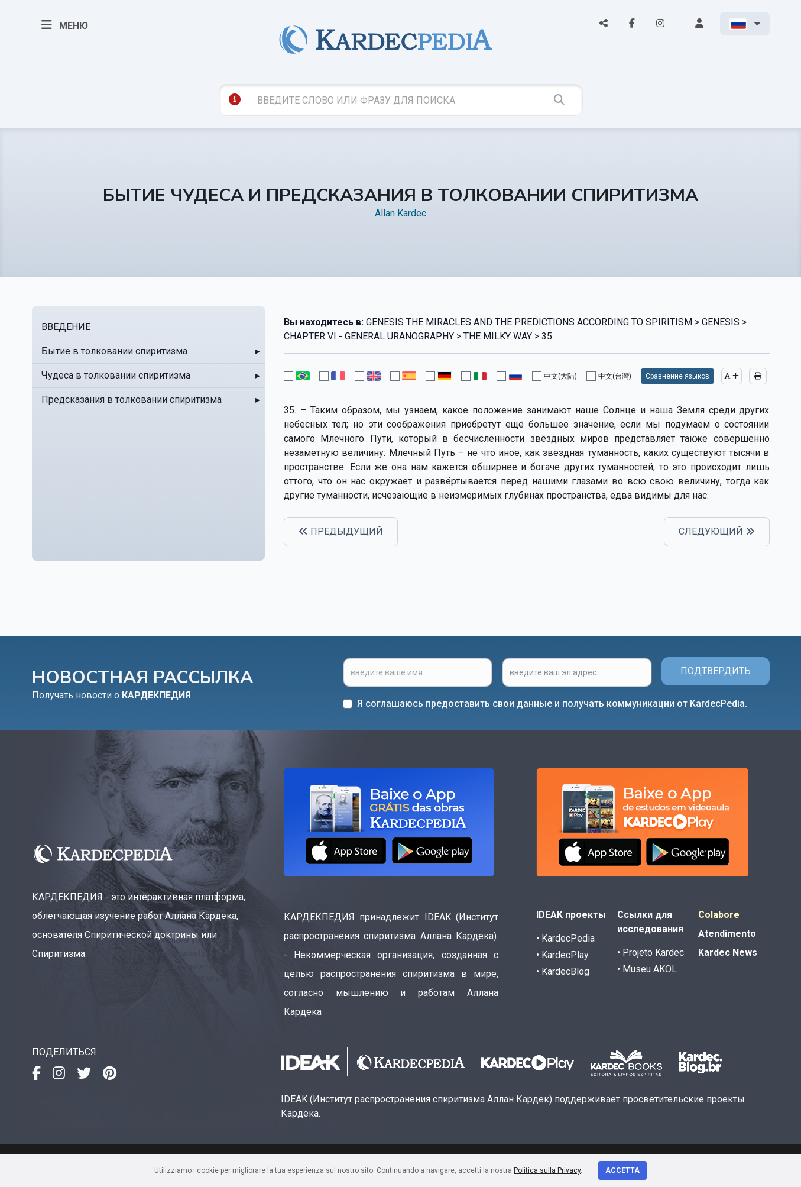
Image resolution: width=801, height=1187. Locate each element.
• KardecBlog (562, 971)
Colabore (719, 914)
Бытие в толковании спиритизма (114, 351)
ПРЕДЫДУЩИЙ (341, 531)
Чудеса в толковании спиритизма (115, 375)
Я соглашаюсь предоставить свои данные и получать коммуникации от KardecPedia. (552, 703)
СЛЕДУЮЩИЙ (717, 531)
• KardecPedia (565, 938)
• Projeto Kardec (650, 952)
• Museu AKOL (647, 969)
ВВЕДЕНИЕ (65, 326)
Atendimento (727, 933)
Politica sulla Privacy (547, 1170)
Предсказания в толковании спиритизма (131, 399)
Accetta (622, 1170)
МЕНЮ (64, 25)
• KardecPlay (562, 954)
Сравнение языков (677, 376)
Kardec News (727, 952)
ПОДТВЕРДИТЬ (715, 671)
